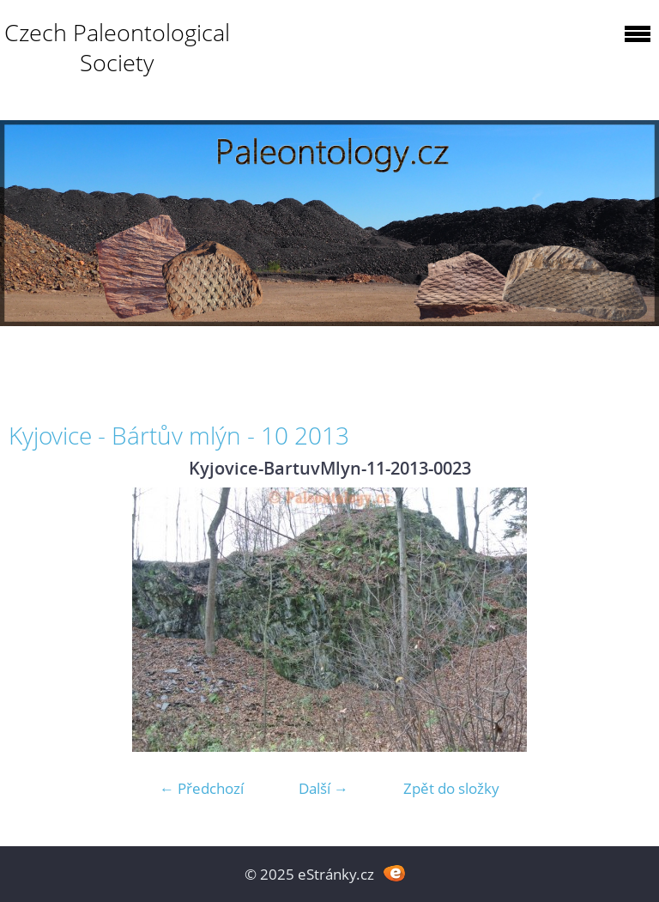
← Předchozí (202, 788)
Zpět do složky (451, 788)
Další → (323, 788)
